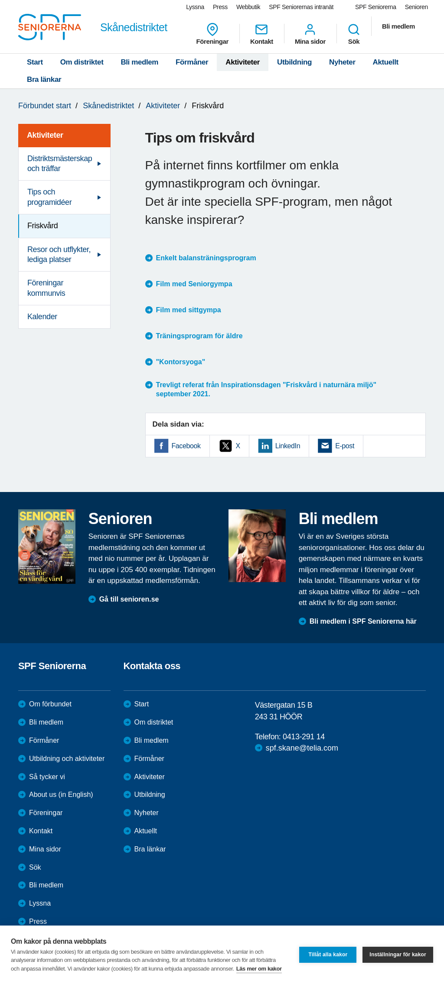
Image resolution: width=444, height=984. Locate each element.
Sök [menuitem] (353, 34)
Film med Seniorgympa (194, 284)
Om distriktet (82, 62)
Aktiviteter (242, 62)
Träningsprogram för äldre (199, 336)
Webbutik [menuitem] (248, 6)
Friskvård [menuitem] (42, 225)
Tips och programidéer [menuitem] (49, 197)
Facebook (186, 446)
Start (35, 62)
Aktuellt (385, 62)
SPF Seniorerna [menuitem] (375, 6)
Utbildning (294, 62)
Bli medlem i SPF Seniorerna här (363, 621)
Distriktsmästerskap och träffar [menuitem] (59, 163)
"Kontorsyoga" (181, 362)
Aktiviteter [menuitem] (45, 135)
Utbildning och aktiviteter (66, 758)
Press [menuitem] (220, 6)
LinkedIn (287, 446)
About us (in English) (61, 794)
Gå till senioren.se (129, 599)
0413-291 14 (304, 736)
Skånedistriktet (108, 106)
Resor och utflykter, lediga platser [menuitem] (59, 254)
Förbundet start (44, 106)
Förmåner (192, 62)
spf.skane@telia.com (302, 748)
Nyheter (342, 62)
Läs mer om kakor (259, 968)
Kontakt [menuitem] (261, 34)
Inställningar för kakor (397, 955)
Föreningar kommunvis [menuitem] (46, 287)
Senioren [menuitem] (416, 6)
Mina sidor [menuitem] (310, 34)
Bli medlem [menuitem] (398, 26)
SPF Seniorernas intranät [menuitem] (301, 6)
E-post (344, 446)
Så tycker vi (47, 776)
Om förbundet (50, 704)
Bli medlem (139, 62)
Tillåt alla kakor (327, 955)
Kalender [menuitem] (42, 316)
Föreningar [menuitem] (212, 34)
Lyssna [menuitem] (195, 6)
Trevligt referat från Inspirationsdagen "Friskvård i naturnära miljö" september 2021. (266, 389)
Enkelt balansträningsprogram (206, 258)
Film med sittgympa (188, 310)
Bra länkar (44, 79)
